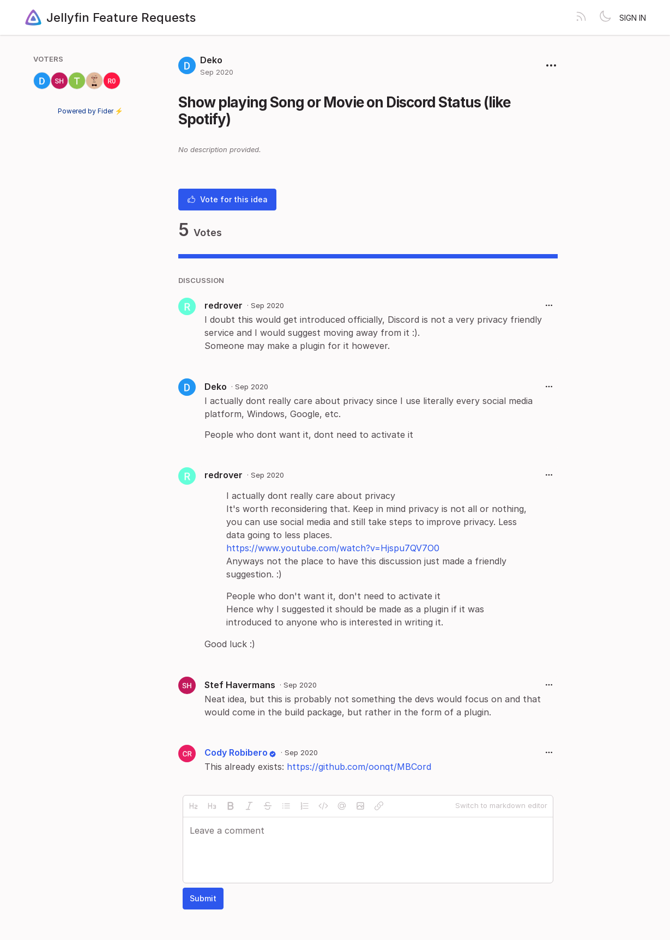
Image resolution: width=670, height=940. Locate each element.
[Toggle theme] (605, 17)
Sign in (632, 17)
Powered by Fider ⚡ (90, 111)
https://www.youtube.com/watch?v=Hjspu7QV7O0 (332, 548)
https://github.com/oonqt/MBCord (359, 766)
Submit (203, 898)
